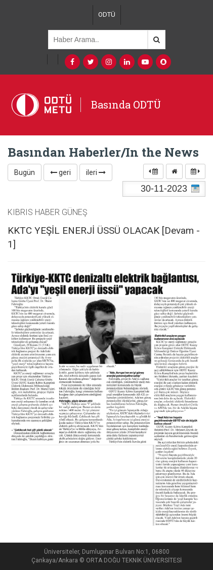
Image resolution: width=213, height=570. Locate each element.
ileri (96, 172)
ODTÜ (106, 14)
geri (60, 172)
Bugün (24, 172)
